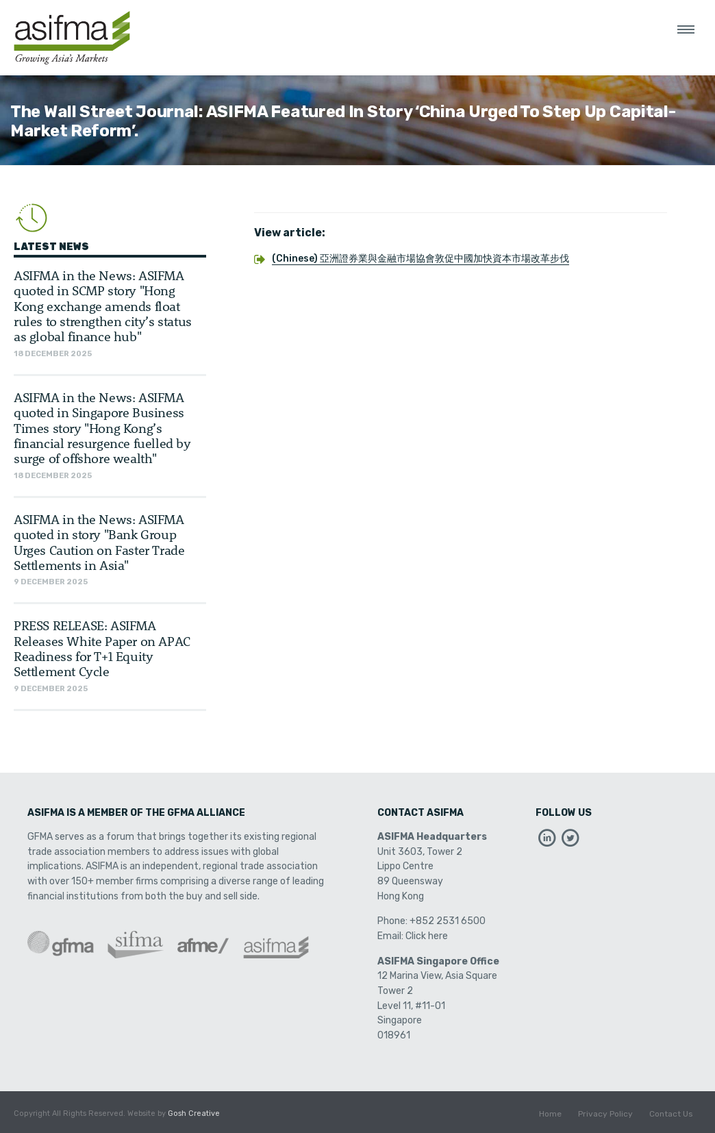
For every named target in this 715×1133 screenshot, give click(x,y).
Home (550, 1114)
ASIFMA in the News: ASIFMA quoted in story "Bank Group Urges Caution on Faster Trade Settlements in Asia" (99, 541)
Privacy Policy (605, 1114)
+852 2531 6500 (448, 921)
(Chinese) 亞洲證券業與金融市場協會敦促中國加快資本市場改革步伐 (420, 258)
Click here (426, 936)
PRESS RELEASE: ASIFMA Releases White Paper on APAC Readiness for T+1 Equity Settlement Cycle (102, 648)
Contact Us (671, 1114)
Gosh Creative (194, 1113)
